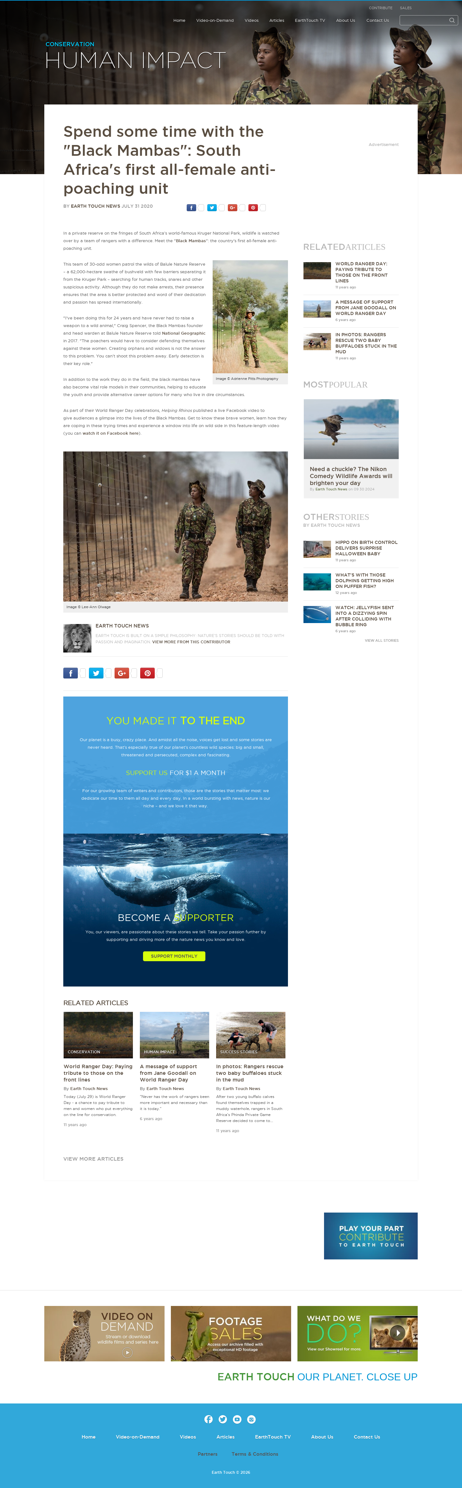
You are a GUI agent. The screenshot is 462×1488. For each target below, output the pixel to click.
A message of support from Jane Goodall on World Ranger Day (168, 1072)
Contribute (380, 8)
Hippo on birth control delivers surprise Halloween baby (366, 548)
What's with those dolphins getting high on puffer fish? (364, 580)
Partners (208, 1454)
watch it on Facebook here (111, 433)
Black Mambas (191, 240)
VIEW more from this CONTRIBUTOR (191, 642)
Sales (406, 8)
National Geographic (183, 333)
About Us (345, 20)
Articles (276, 20)
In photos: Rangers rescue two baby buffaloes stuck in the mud (250, 1072)
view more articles (93, 1159)
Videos (252, 20)
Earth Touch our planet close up (45, 13)
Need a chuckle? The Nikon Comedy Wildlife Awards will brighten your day (351, 476)
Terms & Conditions (255, 1454)
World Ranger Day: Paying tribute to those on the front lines (98, 1072)
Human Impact (135, 61)
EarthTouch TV (310, 20)
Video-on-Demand (215, 20)
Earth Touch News (95, 206)
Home (179, 20)
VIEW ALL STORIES (382, 640)
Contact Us (377, 20)
